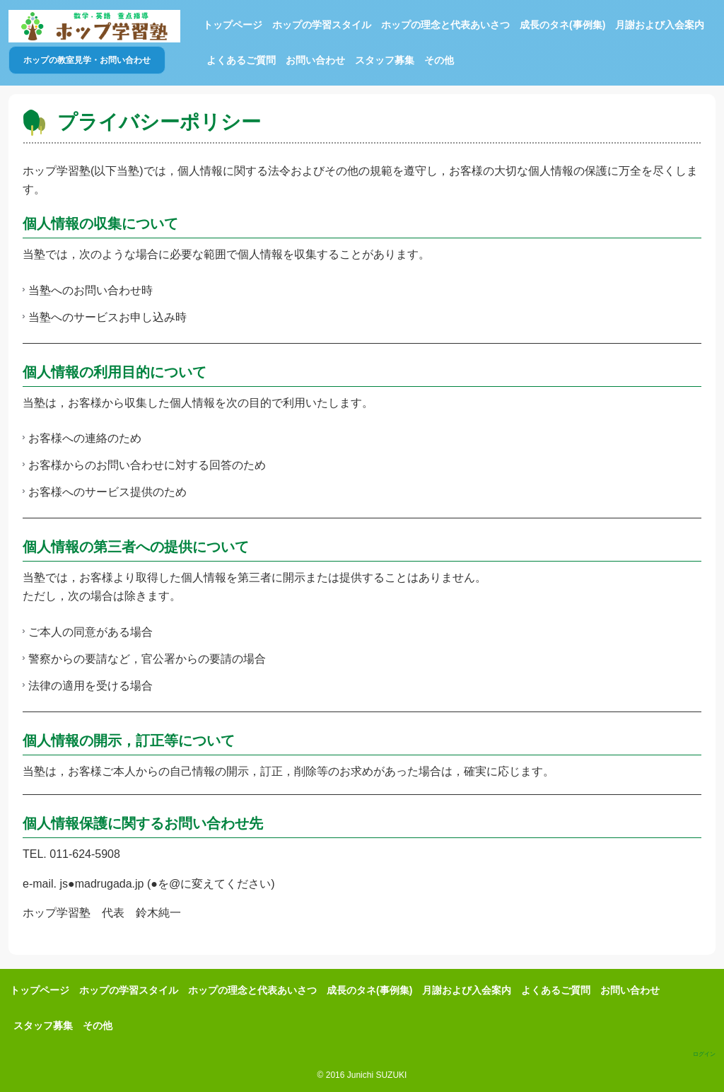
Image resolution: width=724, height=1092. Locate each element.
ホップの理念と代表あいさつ (445, 24)
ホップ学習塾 (94, 26)
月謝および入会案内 (659, 24)
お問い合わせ (315, 60)
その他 (439, 60)
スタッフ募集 (384, 60)
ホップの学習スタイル (321, 24)
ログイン (704, 1054)
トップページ (232, 24)
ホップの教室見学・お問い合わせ (87, 60)
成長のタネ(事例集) (562, 24)
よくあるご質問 (241, 60)
